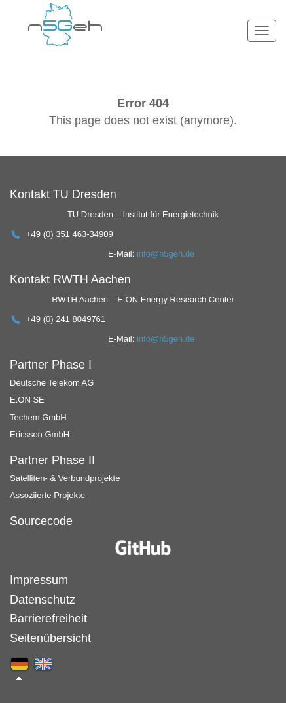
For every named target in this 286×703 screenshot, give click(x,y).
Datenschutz (42, 599)
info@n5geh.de (165, 254)
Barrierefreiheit (48, 618)
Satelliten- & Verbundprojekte (65, 478)
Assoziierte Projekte (47, 495)
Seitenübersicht (50, 638)
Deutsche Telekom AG (52, 383)
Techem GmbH (38, 417)
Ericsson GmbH (39, 434)
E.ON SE (27, 400)
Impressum (39, 579)
